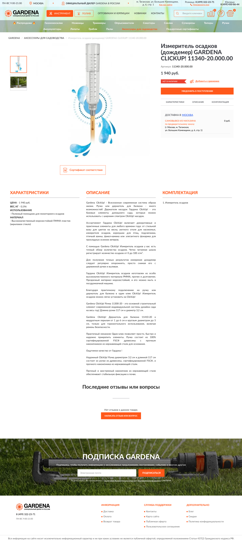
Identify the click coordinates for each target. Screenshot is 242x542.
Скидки (193, 517)
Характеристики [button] (175, 102)
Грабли (93, 29)
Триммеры (99, 23)
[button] (199, 5)
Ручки (225, 23)
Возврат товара (111, 522)
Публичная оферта (156, 522)
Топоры (208, 23)
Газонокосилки (54, 23)
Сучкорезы (188, 23)
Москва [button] (187, 115)
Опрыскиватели (124, 23)
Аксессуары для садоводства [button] (139, 29)
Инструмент (62, 13)
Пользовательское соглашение (163, 527)
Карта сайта (152, 517)
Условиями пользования (149, 481)
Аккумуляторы (52, 29)
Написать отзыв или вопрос (121, 416)
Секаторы (149, 23)
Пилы (109, 29)
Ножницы (78, 23)
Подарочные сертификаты (182, 29)
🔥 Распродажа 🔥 (24, 23)
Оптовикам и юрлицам (113, 13)
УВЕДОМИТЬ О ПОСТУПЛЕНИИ (197, 91)
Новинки (140, 13)
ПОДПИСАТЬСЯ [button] (151, 473)
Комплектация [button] (220, 102)
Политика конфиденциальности (206, 522)
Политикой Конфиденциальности (120, 481)
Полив (86, 13)
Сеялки (168, 23)
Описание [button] (198, 102)
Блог (191, 512)
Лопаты (75, 29)
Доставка (108, 512)
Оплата (107, 517)
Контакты (157, 13)
